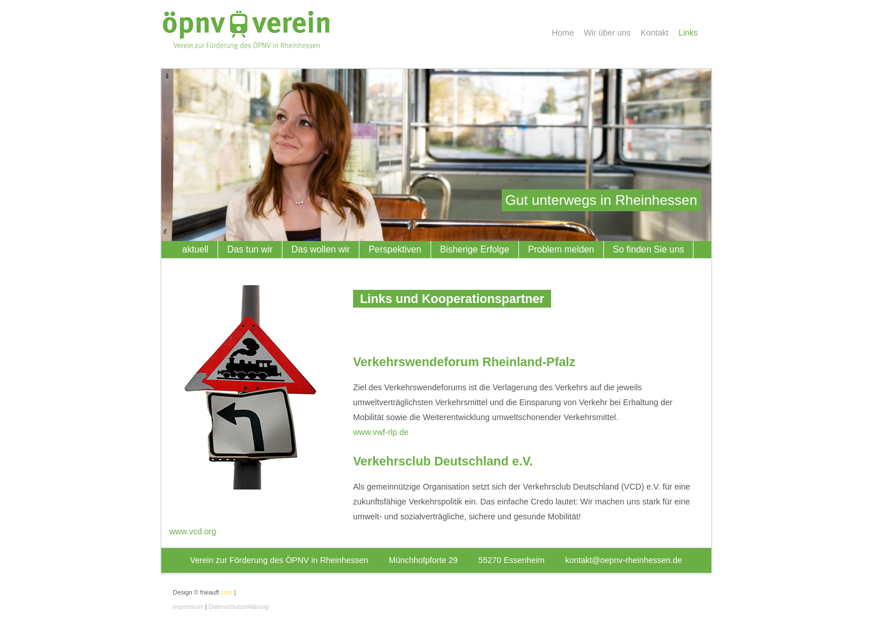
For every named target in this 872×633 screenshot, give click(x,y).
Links (688, 32)
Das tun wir (250, 249)
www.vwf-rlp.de (381, 432)
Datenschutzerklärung (238, 606)
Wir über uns (607, 32)
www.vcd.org (192, 531)
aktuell (195, 249)
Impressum (188, 606)
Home (562, 32)
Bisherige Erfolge (474, 249)
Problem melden (561, 249)
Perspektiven (395, 249)
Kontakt (655, 32)
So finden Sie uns (648, 249)
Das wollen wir (321, 249)
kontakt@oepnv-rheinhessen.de (623, 560)
